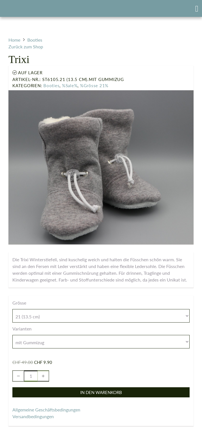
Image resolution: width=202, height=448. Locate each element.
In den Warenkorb (101, 392)
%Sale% (70, 85)
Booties (51, 85)
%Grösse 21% (94, 85)
